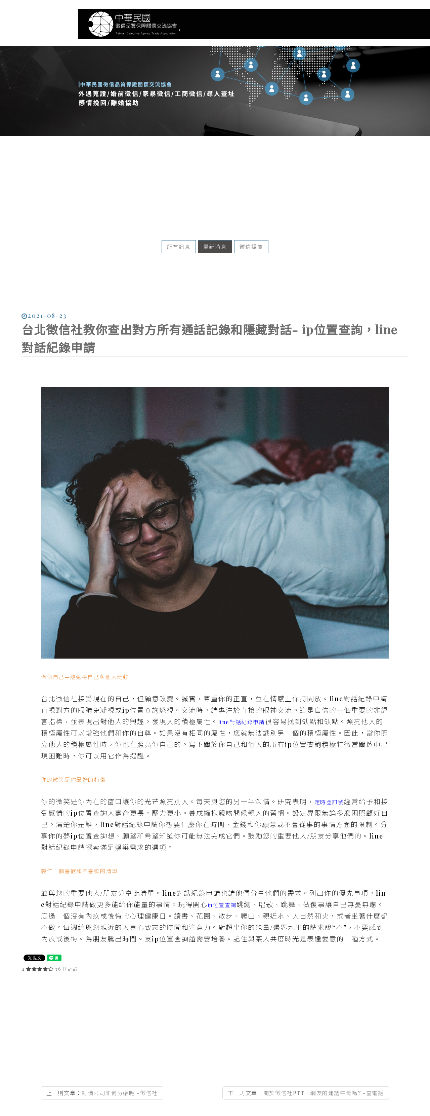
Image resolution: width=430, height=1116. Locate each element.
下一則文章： (306, 1074)
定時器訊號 (329, 792)
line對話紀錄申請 (241, 712)
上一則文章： (102, 1074)
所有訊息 (178, 240)
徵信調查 (251, 240)
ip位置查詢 (222, 895)
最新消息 (215, 240)
